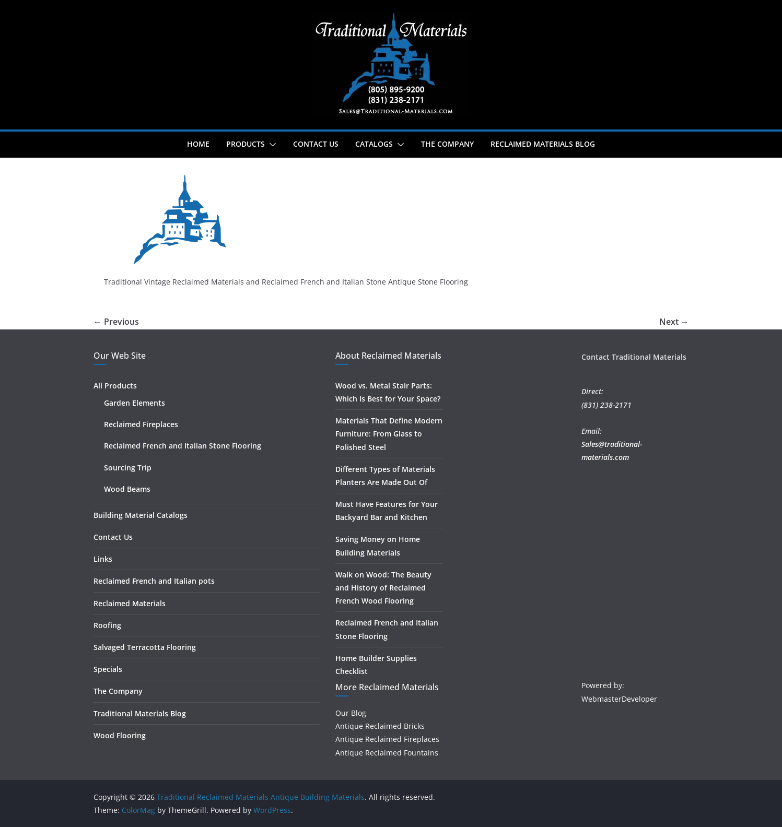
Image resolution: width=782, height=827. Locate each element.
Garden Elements (134, 403)
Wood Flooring (120, 735)
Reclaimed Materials (130, 603)
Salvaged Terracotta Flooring (145, 647)
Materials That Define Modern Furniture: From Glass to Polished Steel (388, 434)
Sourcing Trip (127, 467)
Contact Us (316, 144)
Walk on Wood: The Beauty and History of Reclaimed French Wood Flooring (383, 588)
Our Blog (350, 713)
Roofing (107, 625)
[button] (270, 144)
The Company (447, 144)
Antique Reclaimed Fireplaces (387, 739)
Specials (108, 669)
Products (245, 144)
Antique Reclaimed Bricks (380, 726)
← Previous (116, 321)
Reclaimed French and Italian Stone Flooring (182, 446)
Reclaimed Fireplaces (141, 424)
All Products (115, 386)
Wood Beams (127, 489)
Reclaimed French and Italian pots (154, 581)
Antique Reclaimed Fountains (386, 753)
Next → (674, 321)
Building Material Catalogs (141, 515)
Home (198, 144)
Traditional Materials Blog (140, 713)
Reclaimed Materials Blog (543, 144)
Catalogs (374, 144)
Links (103, 559)
